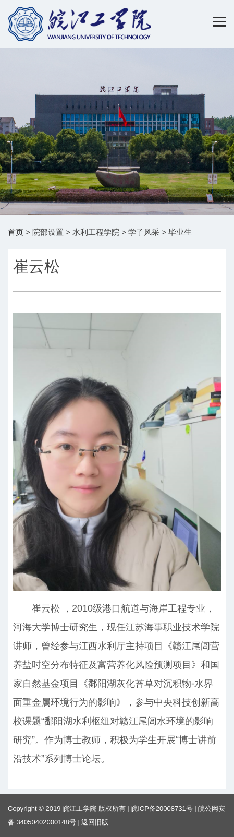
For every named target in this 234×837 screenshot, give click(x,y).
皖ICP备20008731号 (162, 808)
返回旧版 (94, 822)
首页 (15, 232)
